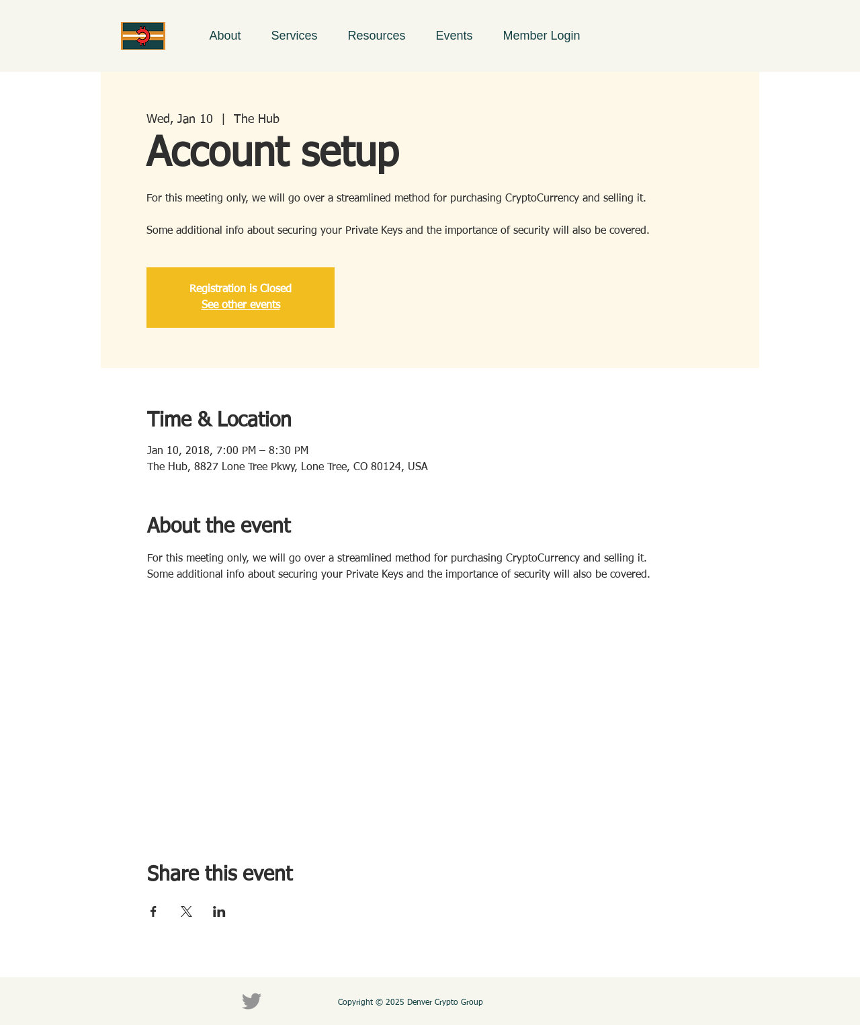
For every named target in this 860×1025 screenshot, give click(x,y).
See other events (241, 305)
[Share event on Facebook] (153, 911)
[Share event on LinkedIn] (219, 911)
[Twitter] (252, 1001)
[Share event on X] (186, 911)
